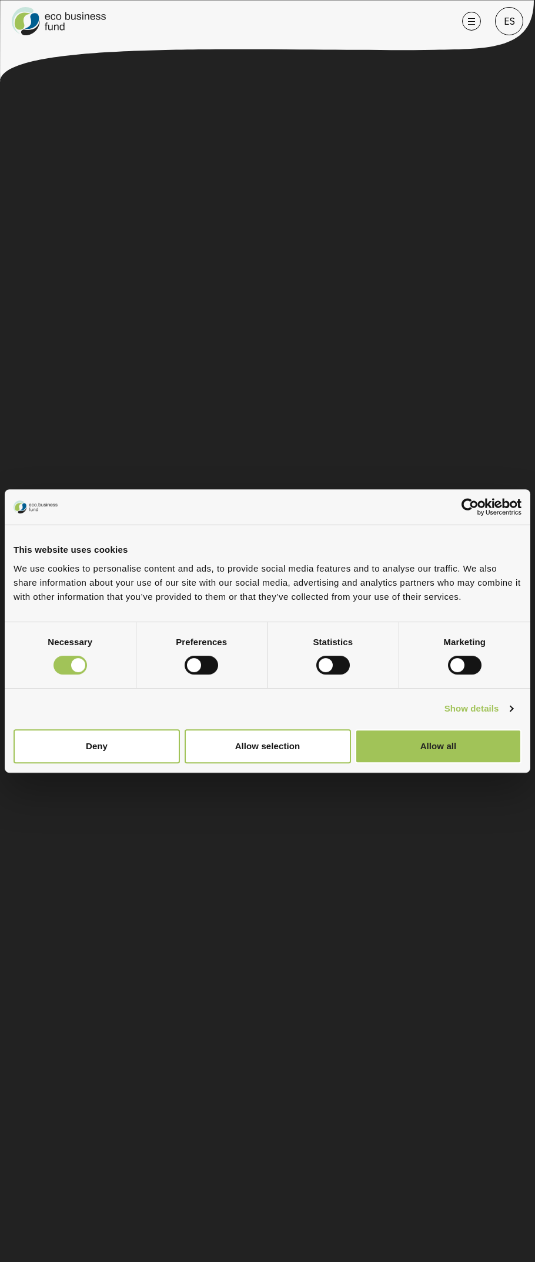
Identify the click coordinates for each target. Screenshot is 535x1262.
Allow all (438, 746)
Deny (97, 746)
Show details (471, 708)
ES (509, 21)
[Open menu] (471, 21)
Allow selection (267, 746)
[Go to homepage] (230, 21)
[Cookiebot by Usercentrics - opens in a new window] (478, 507)
